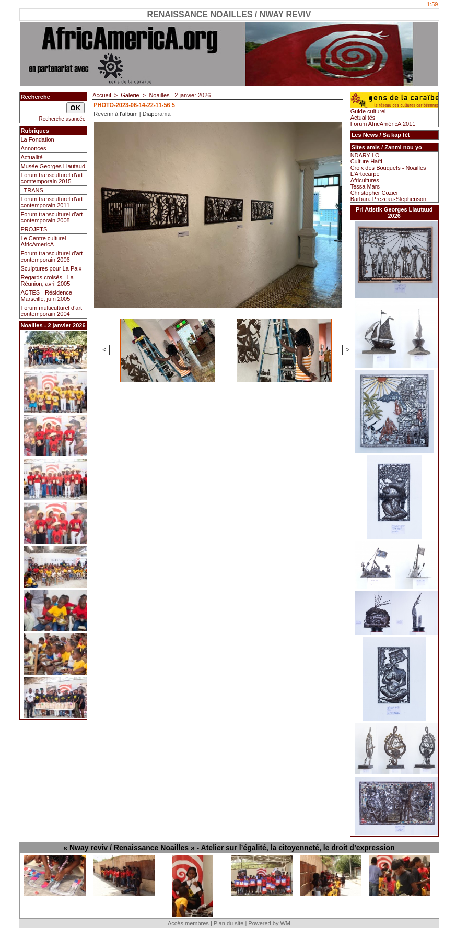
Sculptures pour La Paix (51, 268)
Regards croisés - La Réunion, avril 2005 (47, 280)
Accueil (101, 95)
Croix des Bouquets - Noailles (388, 168)
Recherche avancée (62, 119)
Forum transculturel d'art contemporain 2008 (52, 217)
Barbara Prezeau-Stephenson (388, 199)
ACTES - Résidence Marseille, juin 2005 (46, 295)
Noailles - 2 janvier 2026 (180, 95)
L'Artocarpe (365, 174)
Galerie (130, 95)
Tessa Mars (365, 186)
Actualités (363, 117)
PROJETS (34, 229)
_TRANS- (33, 190)
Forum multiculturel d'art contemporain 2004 (52, 310)
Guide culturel (368, 111)
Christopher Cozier (374, 193)
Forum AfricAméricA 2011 (383, 124)
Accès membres (188, 923)
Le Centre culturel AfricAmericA (43, 241)
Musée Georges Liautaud (53, 166)
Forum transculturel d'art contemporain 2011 (52, 202)
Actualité (32, 157)
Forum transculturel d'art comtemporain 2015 (52, 178)
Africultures (364, 180)
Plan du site (228, 923)
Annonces (33, 148)
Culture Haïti (366, 161)
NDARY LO (365, 155)
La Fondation (37, 139)
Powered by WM (269, 923)
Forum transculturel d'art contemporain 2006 (52, 256)
